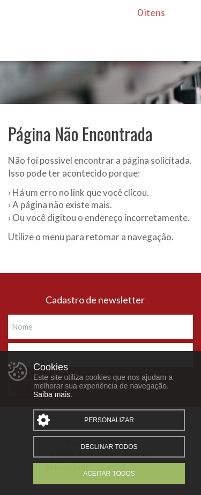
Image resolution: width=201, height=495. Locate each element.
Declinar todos (108, 447)
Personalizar (109, 420)
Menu (17, 15)
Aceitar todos (109, 473)
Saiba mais (51, 394)
